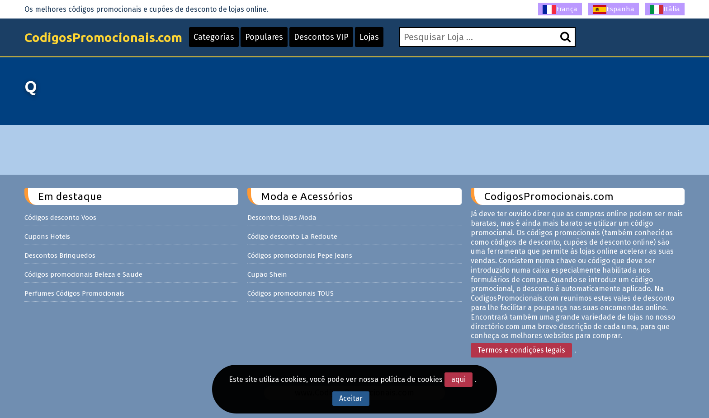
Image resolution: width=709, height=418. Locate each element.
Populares (264, 37)
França (560, 9)
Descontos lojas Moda (282, 218)
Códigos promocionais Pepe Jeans (299, 255)
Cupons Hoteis (47, 236)
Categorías (214, 37)
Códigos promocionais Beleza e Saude (83, 274)
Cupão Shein (267, 274)
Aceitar (351, 398)
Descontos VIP (321, 37)
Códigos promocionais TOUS (290, 293)
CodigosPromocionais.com (103, 37)
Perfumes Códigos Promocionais (74, 293)
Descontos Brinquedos (59, 255)
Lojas (369, 37)
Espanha (613, 9)
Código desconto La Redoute (292, 236)
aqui (458, 379)
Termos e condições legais (521, 350)
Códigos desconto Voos (60, 218)
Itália (665, 9)
